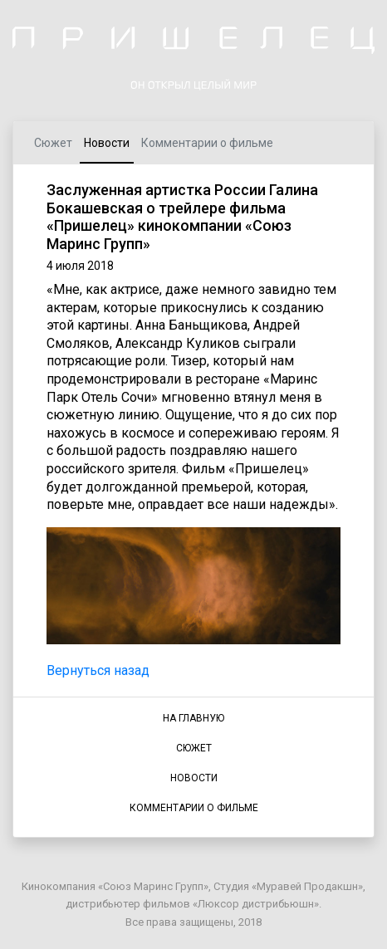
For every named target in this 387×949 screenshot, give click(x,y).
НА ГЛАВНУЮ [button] (193, 718)
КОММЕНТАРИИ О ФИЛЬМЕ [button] (194, 808)
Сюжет (53, 142)
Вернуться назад (98, 670)
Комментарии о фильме (207, 142)
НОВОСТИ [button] (194, 778)
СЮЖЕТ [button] (194, 748)
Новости (107, 142)
